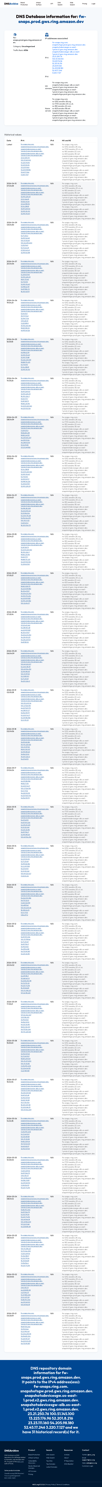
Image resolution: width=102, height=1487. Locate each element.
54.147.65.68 (25, 1095)
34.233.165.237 (26, 438)
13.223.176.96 (57, 61)
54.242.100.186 (26, 898)
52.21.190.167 (25, 1331)
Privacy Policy (50, 1485)
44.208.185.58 (26, 1227)
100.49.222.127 (26, 664)
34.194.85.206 (25, 1336)
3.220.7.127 (56, 73)
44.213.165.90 (25, 1183)
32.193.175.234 (26, 596)
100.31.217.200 (26, 1061)
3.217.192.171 (25, 1293)
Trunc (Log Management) (12, 1476)
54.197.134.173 (25, 1173)
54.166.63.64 (25, 202)
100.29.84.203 (26, 1178)
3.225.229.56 (25, 1171)
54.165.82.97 (25, 1146)
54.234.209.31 (25, 640)
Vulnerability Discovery (32, 1462)
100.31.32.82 (25, 1064)
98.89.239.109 (25, 1059)
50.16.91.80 (25, 445)
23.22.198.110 (25, 204)
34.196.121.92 (25, 754)
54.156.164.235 (26, 518)
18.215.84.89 (25, 988)
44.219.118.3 (25, 976)
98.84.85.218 (25, 433)
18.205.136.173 (26, 525)
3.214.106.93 (25, 1185)
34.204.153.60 (26, 511)
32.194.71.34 (25, 318)
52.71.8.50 (24, 282)
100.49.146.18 (25, 1219)
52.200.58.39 (25, 667)
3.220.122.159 (25, 903)
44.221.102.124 (26, 408)
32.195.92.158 (25, 253)
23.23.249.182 (25, 447)
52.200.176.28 (26, 516)
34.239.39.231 (25, 637)
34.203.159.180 (26, 589)
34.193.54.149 (25, 238)
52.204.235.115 (26, 1334)
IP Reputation (69, 1461)
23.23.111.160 (57, 66)
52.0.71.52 (24, 791)
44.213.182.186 (25, 718)
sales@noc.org (91, 1463)
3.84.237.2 (24, 915)
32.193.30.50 (25, 211)
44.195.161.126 (25, 330)
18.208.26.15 (25, 910)
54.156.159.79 (25, 713)
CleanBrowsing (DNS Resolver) (14, 1473)
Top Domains (50, 1464)
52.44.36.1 (24, 314)
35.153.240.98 (26, 326)
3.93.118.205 (25, 1017)
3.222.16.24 (25, 876)
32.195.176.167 (25, 214)
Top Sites (49, 1461)
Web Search (72, 4)
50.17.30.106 (25, 1103)
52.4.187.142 (25, 905)
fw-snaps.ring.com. (60, 42)
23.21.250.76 (57, 56)
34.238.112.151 (25, 443)
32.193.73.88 (25, 357)
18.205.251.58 (25, 1105)
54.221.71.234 (25, 986)
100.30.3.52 (25, 520)
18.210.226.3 (25, 396)
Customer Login (87, 1466)
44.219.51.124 (25, 440)
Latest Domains (51, 1467)
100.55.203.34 (26, 703)
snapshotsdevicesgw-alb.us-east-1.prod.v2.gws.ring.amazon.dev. (66, 53)
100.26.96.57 (25, 603)
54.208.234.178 (26, 981)
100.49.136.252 (26, 669)
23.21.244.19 (25, 199)
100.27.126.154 (26, 706)
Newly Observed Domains (34, 1467)
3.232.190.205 (26, 1066)
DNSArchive (11, 1450)
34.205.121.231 (26, 1341)
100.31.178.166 (25, 939)
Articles (67, 1455)
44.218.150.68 (25, 628)
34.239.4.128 (25, 949)
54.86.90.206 (25, 1210)
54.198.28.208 (26, 508)
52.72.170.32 (25, 983)
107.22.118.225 (25, 993)
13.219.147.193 (25, 275)
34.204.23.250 (26, 594)
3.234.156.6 (25, 1263)
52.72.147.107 (25, 1056)
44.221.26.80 (25, 830)
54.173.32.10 (25, 900)
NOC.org (20, 1462)
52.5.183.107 (25, 676)
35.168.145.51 (25, 978)
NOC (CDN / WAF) (10, 1478)
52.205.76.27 (25, 715)
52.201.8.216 (57, 63)
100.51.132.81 (25, 241)
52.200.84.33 (25, 1107)
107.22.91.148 (25, 1224)
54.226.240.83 (26, 360)
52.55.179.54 (25, 1215)
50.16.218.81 (25, 206)
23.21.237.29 (25, 1297)
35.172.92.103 (25, 1144)
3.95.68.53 (24, 321)
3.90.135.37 (25, 1176)
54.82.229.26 (25, 1141)
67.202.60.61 (25, 250)
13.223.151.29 (25, 1339)
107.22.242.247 (26, 1015)
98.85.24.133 (25, 435)
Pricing (84, 4)
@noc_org (91, 1455)
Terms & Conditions (63, 1485)
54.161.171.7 (24, 399)
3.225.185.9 (25, 323)
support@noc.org (88, 1460)
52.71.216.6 (24, 236)
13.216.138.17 (25, 1256)
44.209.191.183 (25, 598)
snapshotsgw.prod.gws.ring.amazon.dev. (69, 45)
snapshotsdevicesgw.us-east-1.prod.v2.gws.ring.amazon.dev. (65, 48)
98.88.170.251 (25, 362)
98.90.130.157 (25, 749)
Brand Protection (24, 4)
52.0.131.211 (25, 720)
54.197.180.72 (25, 289)
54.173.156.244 (26, 1029)
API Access (32, 1471)
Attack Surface (38, 4)
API (51, 4)
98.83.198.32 (25, 328)
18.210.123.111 (25, 292)
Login (93, 4)
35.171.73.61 (24, 316)
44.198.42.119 (25, 287)
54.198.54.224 (25, 482)
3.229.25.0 (24, 431)
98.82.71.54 (25, 784)
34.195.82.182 (25, 742)
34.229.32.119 (25, 793)
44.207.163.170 (26, 708)
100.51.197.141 (25, 674)
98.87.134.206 (25, 1327)
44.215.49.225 (25, 825)
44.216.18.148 (25, 1137)
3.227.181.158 (25, 1071)
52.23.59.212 (25, 859)
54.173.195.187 (25, 951)
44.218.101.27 (25, 710)
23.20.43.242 (25, 625)
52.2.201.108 (25, 866)
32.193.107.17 (25, 479)
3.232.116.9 (24, 245)
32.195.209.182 (26, 601)
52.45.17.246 (57, 70)
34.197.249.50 (25, 209)
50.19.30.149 (25, 827)
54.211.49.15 (24, 759)
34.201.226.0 (25, 681)
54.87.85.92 (25, 642)
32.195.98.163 (25, 672)
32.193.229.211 (25, 197)
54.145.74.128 (25, 1100)
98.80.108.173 (25, 586)
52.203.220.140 (26, 406)
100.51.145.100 (58, 59)
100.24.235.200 (26, 243)
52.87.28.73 (25, 401)
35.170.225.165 (26, 745)
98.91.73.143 (25, 279)
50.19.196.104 (25, 513)
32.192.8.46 (25, 947)
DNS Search (60, 4)
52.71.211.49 (25, 679)
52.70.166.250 (26, 1251)
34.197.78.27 (25, 832)
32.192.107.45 (25, 1054)
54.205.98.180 (57, 68)
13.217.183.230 (26, 1295)
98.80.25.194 (25, 404)
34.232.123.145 (26, 1093)
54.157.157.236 (25, 823)
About (66, 1458)
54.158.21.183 (25, 1180)
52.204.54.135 (25, 1068)
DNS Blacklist (68, 1464)
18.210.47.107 (25, 591)
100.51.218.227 (26, 990)
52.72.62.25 (25, 248)
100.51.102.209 (26, 1110)
